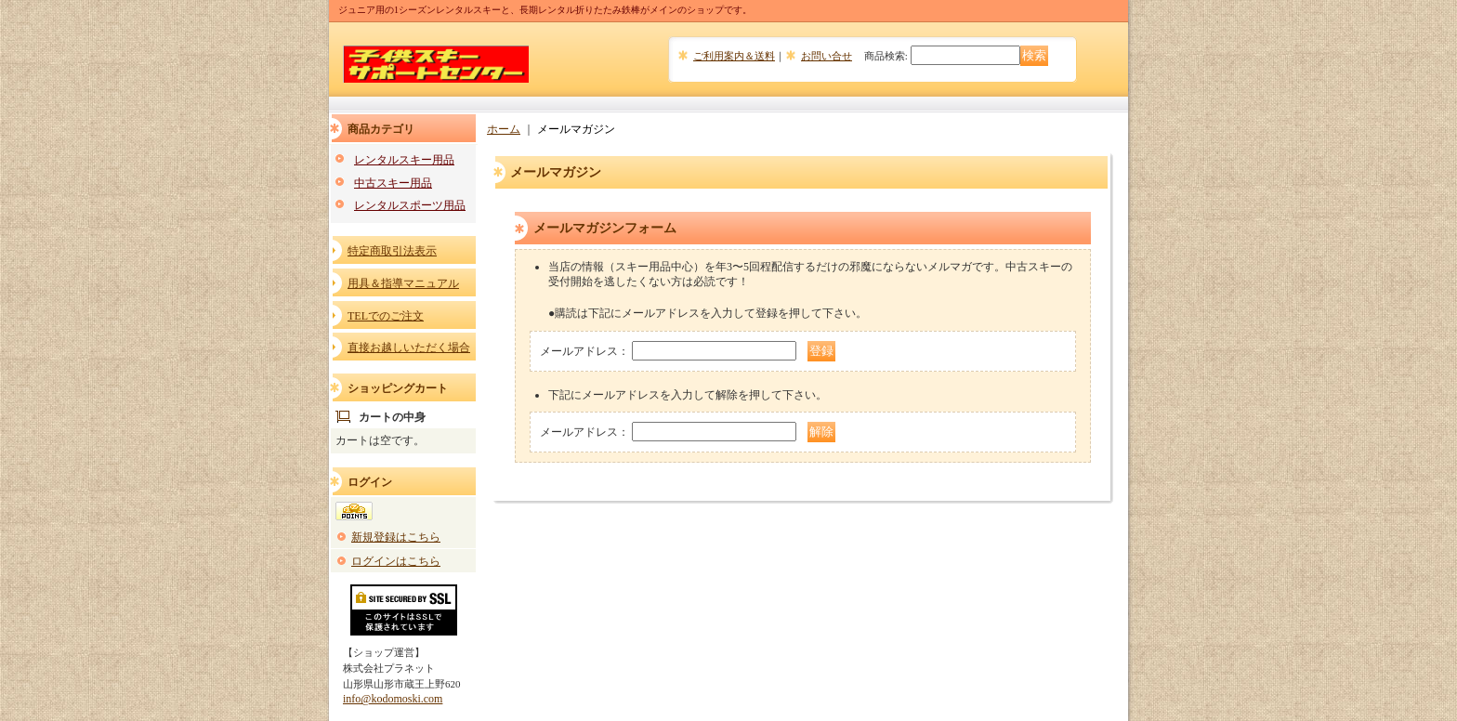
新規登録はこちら (395, 537)
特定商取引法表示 (392, 250)
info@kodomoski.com (392, 698)
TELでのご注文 (386, 315)
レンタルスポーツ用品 (410, 205)
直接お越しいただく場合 (409, 347)
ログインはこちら (395, 561)
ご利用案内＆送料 (734, 55)
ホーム (503, 129)
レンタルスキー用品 (404, 159)
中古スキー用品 (393, 183)
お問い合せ (826, 55)
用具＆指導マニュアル (403, 283)
